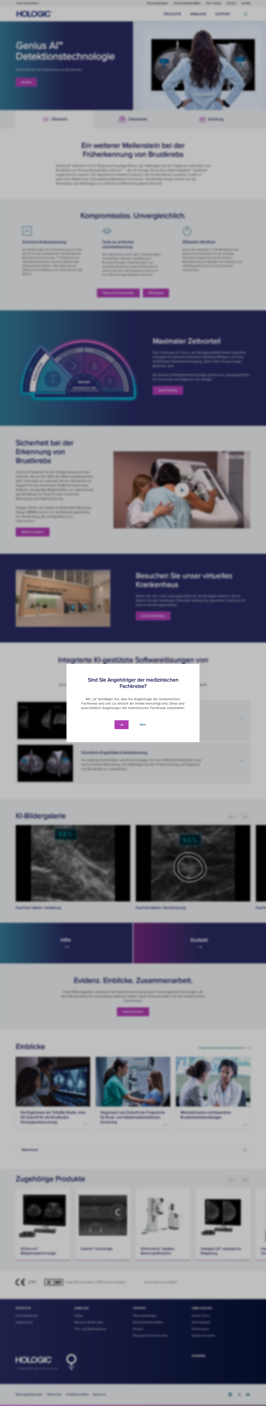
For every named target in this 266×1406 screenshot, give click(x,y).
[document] (133, 703)
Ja (121, 725)
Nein (143, 725)
